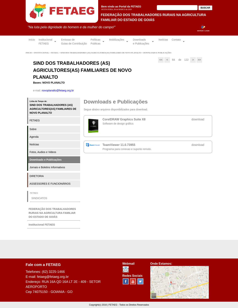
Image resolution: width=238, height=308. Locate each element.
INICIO (29, 53)
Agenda (34, 136)
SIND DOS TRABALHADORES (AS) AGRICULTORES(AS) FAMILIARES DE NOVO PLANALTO (101, 53)
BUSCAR (205, 8)
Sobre (33, 129)
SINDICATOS (39, 198)
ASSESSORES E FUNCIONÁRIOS (50, 183)
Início (32, 41)
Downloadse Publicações (141, 41)
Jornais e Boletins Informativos (47, 167)
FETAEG (55, 53)
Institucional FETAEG (42, 224)
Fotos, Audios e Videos (43, 152)
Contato (176, 41)
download (198, 119)
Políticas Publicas (95, 41)
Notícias (163, 41)
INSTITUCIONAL (41, 53)
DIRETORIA (37, 176)
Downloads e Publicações (46, 159)
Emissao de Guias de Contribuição (74, 41)
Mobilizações (116, 41)
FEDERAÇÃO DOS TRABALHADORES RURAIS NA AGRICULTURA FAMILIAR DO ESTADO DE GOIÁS (52, 213)
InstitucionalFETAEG (45, 41)
